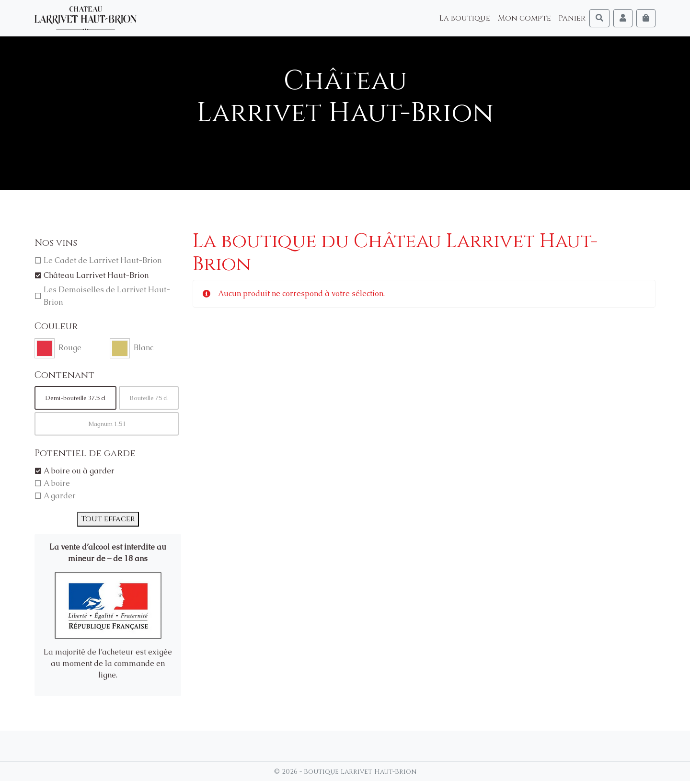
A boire (57, 483)
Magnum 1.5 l (106, 424)
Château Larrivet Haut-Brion (96, 275)
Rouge (69, 348)
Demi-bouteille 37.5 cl (75, 398)
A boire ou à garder (79, 471)
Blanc (143, 348)
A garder (60, 496)
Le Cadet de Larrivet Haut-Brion (102, 260)
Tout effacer (108, 519)
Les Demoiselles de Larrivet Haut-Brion (107, 296)
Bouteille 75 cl (148, 398)
